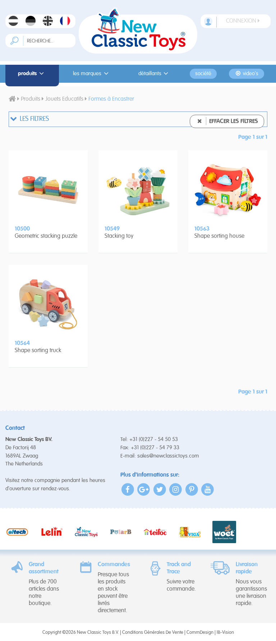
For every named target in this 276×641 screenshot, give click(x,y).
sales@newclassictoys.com (168, 456)
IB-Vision (225, 632)
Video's (246, 74)
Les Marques (92, 74)
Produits (32, 74)
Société (203, 74)
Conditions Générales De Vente (152, 632)
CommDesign (200, 632)
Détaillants (154, 74)
